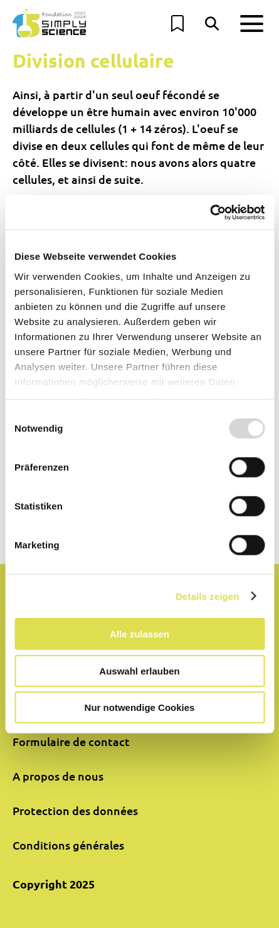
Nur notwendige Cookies (140, 707)
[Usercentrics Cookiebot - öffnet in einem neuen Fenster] (210, 212)
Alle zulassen (139, 634)
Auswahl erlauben (139, 670)
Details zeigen (207, 595)
